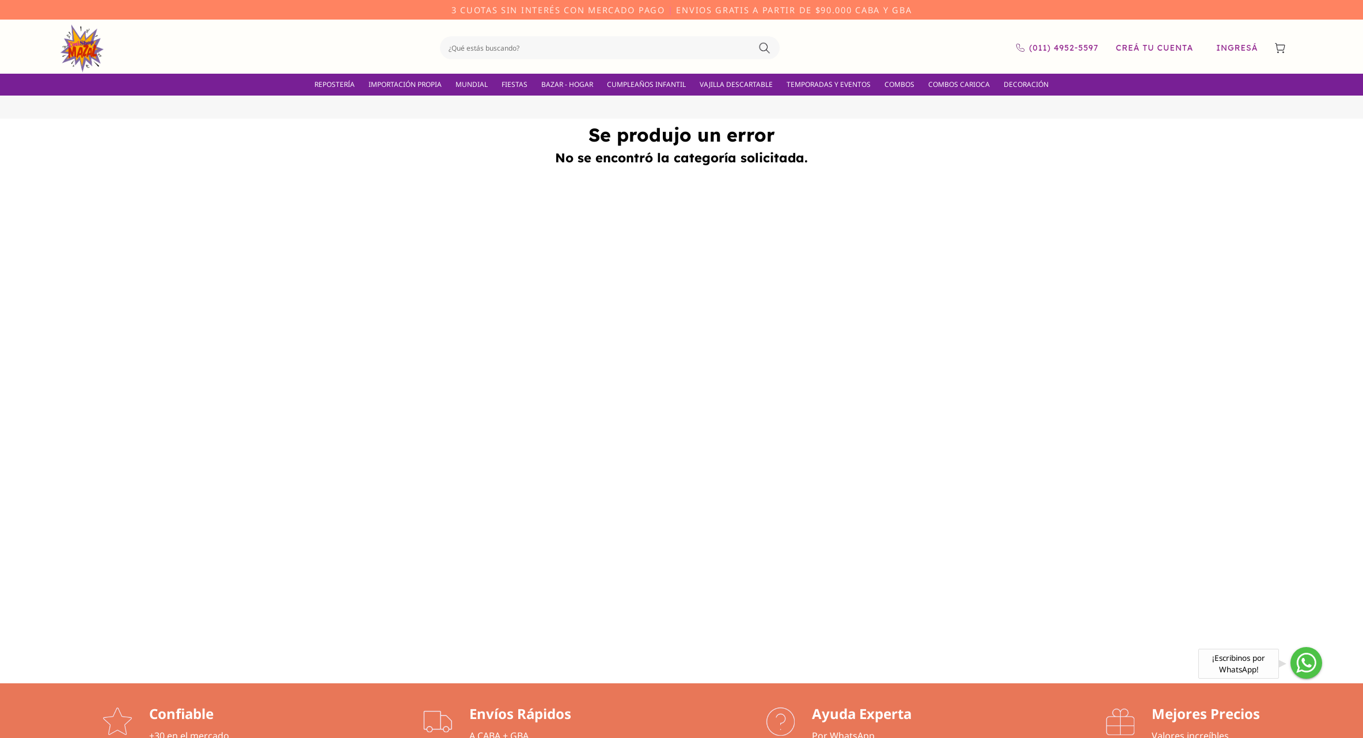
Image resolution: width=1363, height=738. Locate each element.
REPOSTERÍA (334, 84)
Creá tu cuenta (1155, 48)
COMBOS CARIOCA (959, 84)
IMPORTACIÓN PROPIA (405, 84)
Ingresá (1237, 48)
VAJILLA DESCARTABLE (736, 84)
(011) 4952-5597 (1056, 48)
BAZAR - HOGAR (567, 84)
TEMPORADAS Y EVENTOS (829, 84)
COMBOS (899, 84)
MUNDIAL (471, 84)
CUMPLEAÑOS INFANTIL (646, 84)
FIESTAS (514, 84)
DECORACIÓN (1026, 84)
